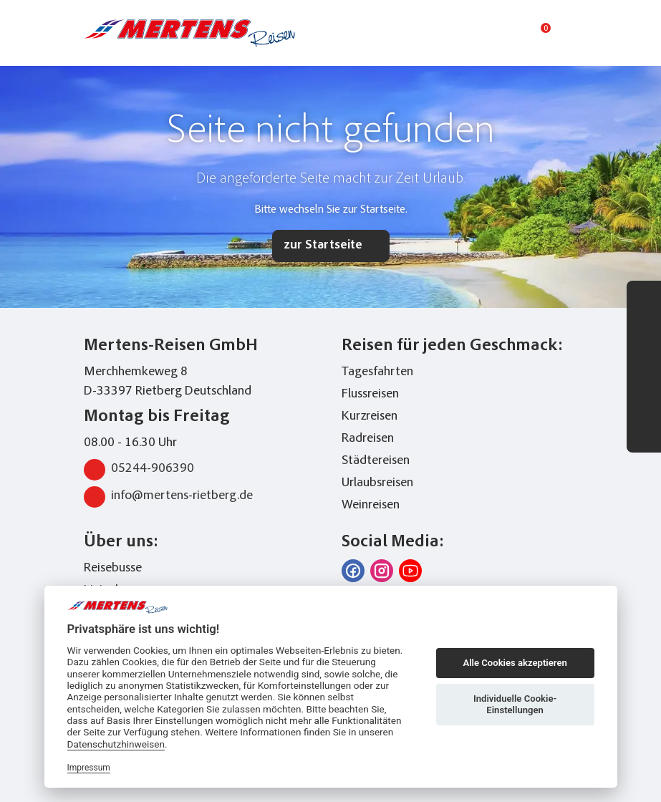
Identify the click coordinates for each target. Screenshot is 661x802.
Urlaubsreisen (377, 483)
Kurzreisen (369, 416)
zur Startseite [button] (323, 245)
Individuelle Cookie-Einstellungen (514, 704)
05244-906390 (139, 469)
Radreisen (368, 439)
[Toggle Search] (486, 33)
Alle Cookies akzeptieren (514, 662)
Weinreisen (371, 505)
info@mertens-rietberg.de (168, 497)
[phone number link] (461, 33)
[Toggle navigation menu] (569, 33)
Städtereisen (376, 461)
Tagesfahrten (377, 372)
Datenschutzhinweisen (116, 744)
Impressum (88, 768)
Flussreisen (370, 394)
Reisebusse (113, 568)
